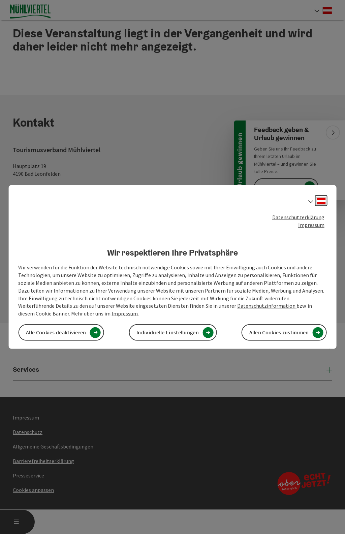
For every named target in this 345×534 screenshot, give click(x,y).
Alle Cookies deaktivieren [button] (56, 332)
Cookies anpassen (33, 490)
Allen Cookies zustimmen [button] (279, 332)
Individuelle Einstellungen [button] (167, 332)
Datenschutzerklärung (298, 217)
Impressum (311, 225)
